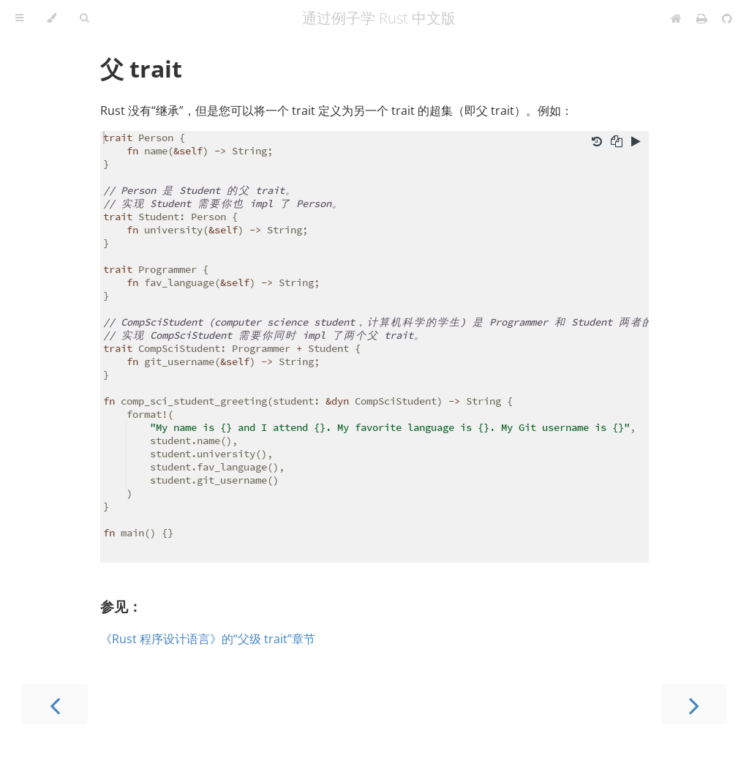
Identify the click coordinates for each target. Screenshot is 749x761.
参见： (121, 606)
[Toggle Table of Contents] (19, 18)
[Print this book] (703, 18)
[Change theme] (51, 18)
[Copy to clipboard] (616, 142)
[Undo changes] (596, 142)
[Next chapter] (694, 704)
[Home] (676, 18)
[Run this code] (636, 142)
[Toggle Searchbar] (84, 18)
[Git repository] (727, 18)
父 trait (141, 68)
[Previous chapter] (55, 704)
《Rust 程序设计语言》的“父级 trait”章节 (207, 639)
